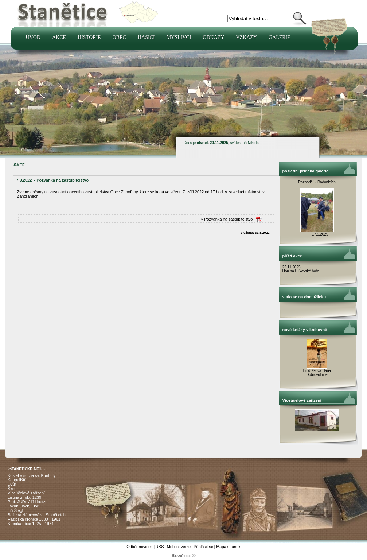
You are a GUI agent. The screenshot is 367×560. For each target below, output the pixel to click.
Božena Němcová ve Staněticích (37, 515)
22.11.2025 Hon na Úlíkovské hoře (300, 269)
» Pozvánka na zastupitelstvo (227, 219)
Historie (89, 37)
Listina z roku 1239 (24, 497)
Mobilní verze (179, 546)
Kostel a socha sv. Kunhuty (32, 475)
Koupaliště (17, 480)
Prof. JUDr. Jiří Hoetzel (28, 501)
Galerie (279, 37)
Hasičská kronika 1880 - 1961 (34, 519)
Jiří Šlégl (15, 510)
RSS (160, 546)
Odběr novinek (139, 546)
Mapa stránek (228, 546)
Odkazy (213, 37)
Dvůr (12, 484)
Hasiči (146, 37)
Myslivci (179, 37)
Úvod (33, 37)
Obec (119, 37)
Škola (13, 488)
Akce (59, 37)
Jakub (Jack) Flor (23, 506)
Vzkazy (246, 37)
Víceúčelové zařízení (26, 493)
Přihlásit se (203, 546)
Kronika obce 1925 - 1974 (31, 523)
